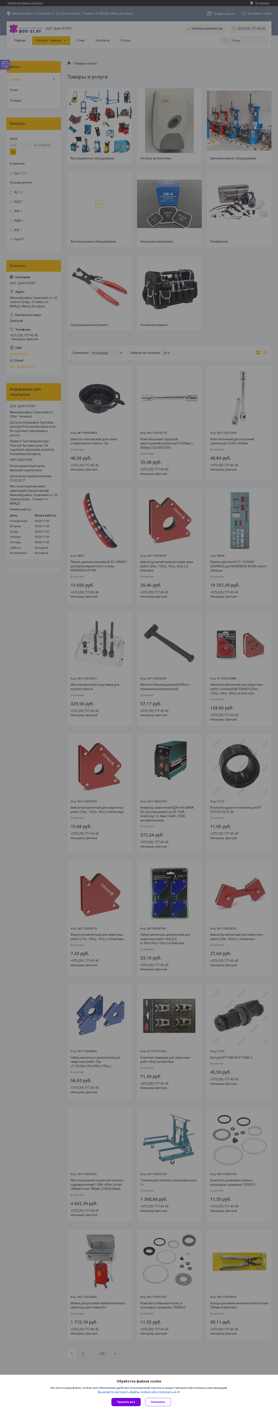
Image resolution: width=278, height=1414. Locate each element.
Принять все (126, 1402)
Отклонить (158, 1402)
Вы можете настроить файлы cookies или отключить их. (137, 1392)
